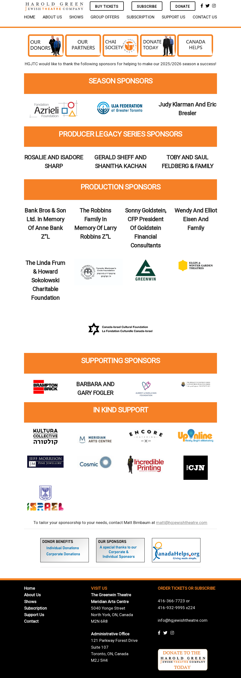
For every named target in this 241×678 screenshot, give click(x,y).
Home (29, 17)
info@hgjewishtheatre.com (183, 620)
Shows (76, 17)
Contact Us (205, 17)
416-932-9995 (171, 607)
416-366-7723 (171, 600)
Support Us (173, 17)
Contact (31, 621)
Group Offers (105, 17)
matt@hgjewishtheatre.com (181, 522)
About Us (52, 17)
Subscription (140, 17)
